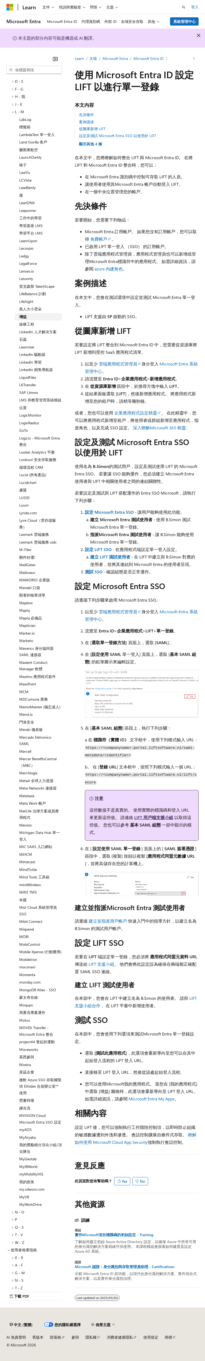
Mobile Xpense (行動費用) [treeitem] (40, 951)
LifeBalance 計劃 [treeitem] (32, 293)
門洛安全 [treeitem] (26, 722)
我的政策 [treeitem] (26, 1181)
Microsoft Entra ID (148, 58)
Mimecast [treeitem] (27, 861)
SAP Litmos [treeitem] (28, 392)
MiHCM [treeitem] (25, 854)
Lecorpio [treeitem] (26, 248)
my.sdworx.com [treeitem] (32, 1189)
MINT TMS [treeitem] (28, 892)
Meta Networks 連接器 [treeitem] (38, 788)
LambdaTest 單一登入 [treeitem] (37, 134)
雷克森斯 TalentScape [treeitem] (36, 286)
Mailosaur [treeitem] (27, 572)
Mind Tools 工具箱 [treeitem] (34, 876)
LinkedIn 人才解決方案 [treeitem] (38, 331)
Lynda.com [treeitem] (28, 512)
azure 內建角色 (108, 269)
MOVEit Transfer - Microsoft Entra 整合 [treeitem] (36, 1031)
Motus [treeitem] (24, 1020)
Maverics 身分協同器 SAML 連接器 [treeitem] (36, 651)
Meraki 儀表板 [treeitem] (31, 729)
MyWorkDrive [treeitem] (30, 1204)
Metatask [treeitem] (26, 795)
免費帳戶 (98, 239)
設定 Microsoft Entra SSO (109, 512)
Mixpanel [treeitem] (26, 929)
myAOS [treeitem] (25, 1129)
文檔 (93, 58)
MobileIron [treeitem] (28, 959)
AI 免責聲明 (16, 1337)
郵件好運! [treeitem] (27, 557)
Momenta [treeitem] (27, 974)
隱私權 (91, 1337)
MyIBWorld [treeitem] (28, 1166)
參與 (75, 1337)
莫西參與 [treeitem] (26, 1056)
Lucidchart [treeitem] (28, 482)
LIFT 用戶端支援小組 (153, 817)
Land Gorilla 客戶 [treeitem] (33, 142)
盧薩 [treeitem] (23, 489)
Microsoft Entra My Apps (152, 1098)
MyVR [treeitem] (24, 1196)
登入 (195, 6)
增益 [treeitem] (23, 316)
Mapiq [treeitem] (24, 610)
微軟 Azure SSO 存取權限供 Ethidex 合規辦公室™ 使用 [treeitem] (40, 1086)
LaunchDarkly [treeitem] (30, 157)
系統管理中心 (184, 21)
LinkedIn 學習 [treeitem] (30, 362)
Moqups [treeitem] (26, 1005)
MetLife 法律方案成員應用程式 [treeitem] (39, 814)
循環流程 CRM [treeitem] (31, 467)
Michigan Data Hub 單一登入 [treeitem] (39, 836)
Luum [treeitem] (24, 505)
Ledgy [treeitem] (24, 255)
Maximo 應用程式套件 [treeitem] (37, 676)
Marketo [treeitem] (26, 640)
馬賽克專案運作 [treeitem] (32, 1012)
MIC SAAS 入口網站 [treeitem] (35, 846)
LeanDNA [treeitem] (27, 202)
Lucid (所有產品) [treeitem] (32, 474)
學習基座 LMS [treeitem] (31, 225)
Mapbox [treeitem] (26, 602)
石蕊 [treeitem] (23, 339)
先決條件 (86, 114)
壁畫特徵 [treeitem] (26, 1100)
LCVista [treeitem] (25, 180)
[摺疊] (55, 59)
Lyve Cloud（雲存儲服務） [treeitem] (37, 523)
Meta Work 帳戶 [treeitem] (32, 803)
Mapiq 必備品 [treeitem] (30, 617)
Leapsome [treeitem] (27, 210)
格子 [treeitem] (23, 164)
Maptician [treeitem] (27, 625)
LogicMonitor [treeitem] (30, 415)
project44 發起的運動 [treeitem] (37, 1041)
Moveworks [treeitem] (28, 1049)
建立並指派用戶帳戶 (108, 921)
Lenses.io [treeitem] (26, 271)
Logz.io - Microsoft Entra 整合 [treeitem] (39, 441)
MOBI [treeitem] (24, 936)
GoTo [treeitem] (23, 430)
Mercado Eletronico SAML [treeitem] (35, 740)
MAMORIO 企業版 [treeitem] (34, 579)
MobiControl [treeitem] (29, 944)
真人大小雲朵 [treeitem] (30, 308)
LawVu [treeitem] (24, 172)
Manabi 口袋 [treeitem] (29, 587)
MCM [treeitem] (24, 691)
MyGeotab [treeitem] (28, 1158)
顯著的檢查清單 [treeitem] (32, 595)
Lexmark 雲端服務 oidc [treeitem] (38, 542)
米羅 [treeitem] (23, 899)
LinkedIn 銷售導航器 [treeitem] (36, 369)
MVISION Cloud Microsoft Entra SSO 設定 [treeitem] (40, 1119)
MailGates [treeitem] (27, 564)
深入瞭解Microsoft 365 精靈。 (161, 427)
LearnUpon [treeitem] (28, 240)
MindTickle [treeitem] (28, 869)
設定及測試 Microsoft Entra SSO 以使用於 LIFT (117, 135)
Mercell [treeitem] (25, 751)
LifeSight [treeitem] (26, 301)
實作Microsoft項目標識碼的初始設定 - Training (114, 1234)
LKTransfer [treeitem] (27, 384)
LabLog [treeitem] (25, 119)
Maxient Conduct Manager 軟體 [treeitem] (33, 666)
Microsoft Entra (115, 58)
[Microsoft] (9, 7)
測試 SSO (93, 571)
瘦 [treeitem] (21, 195)
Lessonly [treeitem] (26, 278)
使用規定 (150, 1337)
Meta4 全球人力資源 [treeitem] (36, 780)
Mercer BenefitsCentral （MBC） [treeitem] (38, 762)
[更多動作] (194, 59)
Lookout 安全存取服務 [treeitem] (37, 459)
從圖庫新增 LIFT (92, 128)
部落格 (55, 1337)
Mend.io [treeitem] (26, 714)
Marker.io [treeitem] (27, 633)
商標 (168, 1337)
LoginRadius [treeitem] (29, 422)
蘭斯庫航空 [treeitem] (28, 149)
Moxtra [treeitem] (25, 1064)
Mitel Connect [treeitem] (30, 921)
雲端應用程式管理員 (118, 364)
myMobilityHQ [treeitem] (31, 1174)
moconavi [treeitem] (27, 966)
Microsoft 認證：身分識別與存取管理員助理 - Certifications (124, 1266)
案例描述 (86, 121)
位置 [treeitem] (23, 407)
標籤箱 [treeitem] (24, 126)
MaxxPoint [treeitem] (27, 683)
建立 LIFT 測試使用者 (110, 557)
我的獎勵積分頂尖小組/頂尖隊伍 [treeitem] (40, 1148)
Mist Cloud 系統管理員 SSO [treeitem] (38, 910)
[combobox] (34, 70)
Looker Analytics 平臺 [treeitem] (37, 452)
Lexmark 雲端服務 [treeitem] (34, 534)
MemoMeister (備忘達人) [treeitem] (39, 706)
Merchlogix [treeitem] (28, 772)
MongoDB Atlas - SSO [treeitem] (37, 989)
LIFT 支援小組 (101, 964)
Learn (79, 58)
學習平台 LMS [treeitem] (31, 233)
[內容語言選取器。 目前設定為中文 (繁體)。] (21, 1325)
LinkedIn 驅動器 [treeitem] (32, 354)
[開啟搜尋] (183, 7)
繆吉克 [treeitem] (24, 1108)
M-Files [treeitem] (25, 549)
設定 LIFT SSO (98, 549)
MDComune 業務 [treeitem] (33, 699)
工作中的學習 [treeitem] (30, 217)
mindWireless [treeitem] (30, 884)
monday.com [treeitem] (30, 982)
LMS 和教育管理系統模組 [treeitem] (40, 399)
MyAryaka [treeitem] (27, 1137)
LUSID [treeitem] (24, 497)
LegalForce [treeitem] (28, 263)
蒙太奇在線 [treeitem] (28, 997)
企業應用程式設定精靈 (135, 413)
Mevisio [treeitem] (25, 825)
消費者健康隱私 (120, 1337)
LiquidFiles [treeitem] (27, 377)
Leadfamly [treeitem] (27, 187)
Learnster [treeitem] (26, 346)
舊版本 (38, 1337)
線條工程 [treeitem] (26, 324)
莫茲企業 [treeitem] (26, 1072)
